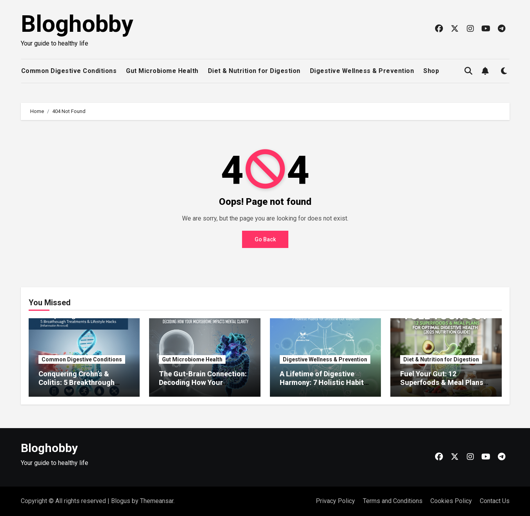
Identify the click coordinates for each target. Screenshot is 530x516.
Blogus (120, 501)
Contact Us (495, 501)
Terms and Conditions (393, 501)
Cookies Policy (451, 501)
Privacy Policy (335, 501)
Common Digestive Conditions (69, 71)
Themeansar (156, 501)
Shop (431, 71)
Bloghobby (77, 24)
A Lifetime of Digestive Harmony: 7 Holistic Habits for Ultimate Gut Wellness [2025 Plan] (324, 386)
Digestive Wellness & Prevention (362, 71)
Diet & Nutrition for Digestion (254, 71)
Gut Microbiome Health (162, 71)
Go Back (265, 239)
